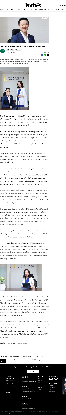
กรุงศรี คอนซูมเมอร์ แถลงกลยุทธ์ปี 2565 (17, 343)
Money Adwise (10, 360)
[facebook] (42, 55)
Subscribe (33, 371)
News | (7, 50)
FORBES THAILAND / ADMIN (12, 49)
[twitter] (48, 55)
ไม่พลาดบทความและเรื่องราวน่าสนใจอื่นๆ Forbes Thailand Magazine (23, 356)
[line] (45, 55)
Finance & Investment (15, 50)
